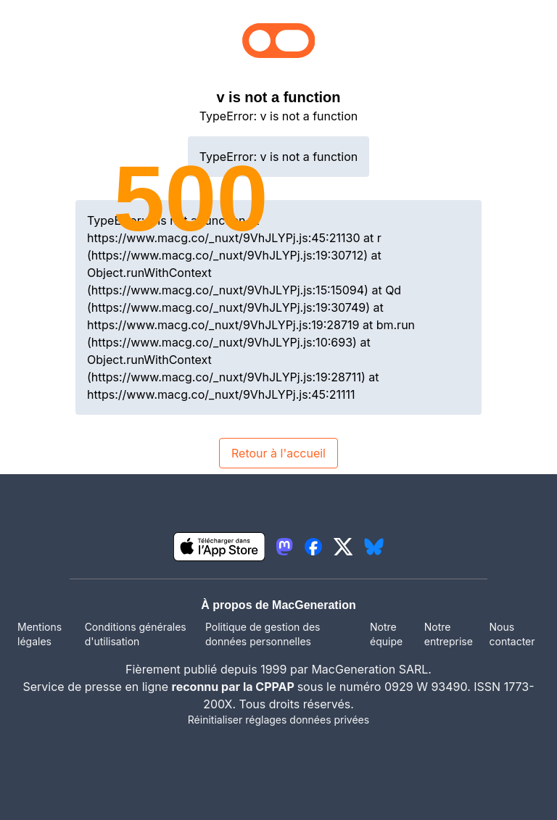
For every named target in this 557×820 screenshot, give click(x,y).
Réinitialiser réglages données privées (278, 719)
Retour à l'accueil (278, 453)
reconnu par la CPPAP (234, 686)
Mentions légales (39, 634)
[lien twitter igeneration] (343, 546)
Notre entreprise (448, 634)
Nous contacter (512, 634)
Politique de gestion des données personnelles (262, 634)
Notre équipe (386, 634)
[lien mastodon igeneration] (284, 546)
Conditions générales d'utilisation (135, 634)
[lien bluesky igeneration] (374, 546)
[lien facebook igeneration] (313, 546)
